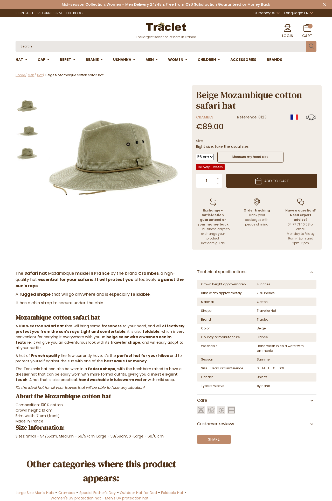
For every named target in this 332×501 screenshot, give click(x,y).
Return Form (50, 13)
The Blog (74, 13)
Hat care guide (213, 243)
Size (199, 141)
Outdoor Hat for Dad (138, 492)
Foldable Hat (172, 492)
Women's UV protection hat (76, 498)
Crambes (204, 117)
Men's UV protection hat (127, 498)
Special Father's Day (97, 492)
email (300, 229)
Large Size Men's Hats (35, 492)
